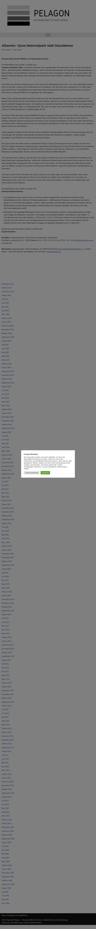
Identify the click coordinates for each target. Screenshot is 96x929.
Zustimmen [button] (45, 473)
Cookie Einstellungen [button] (31, 473)
